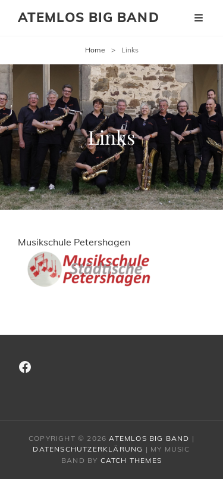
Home (95, 49)
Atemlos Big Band (88, 17)
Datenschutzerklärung (88, 448)
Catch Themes (131, 460)
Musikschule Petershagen (95, 262)
